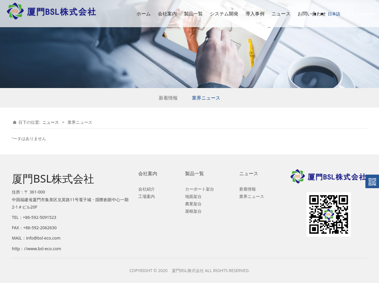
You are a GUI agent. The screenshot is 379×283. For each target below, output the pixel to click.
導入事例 (246, 13)
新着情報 (168, 98)
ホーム (135, 13)
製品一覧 (184, 13)
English (359, 14)
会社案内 (158, 13)
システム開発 (215, 13)
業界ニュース (206, 98)
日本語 (325, 14)
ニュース (272, 13)
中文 (342, 14)
